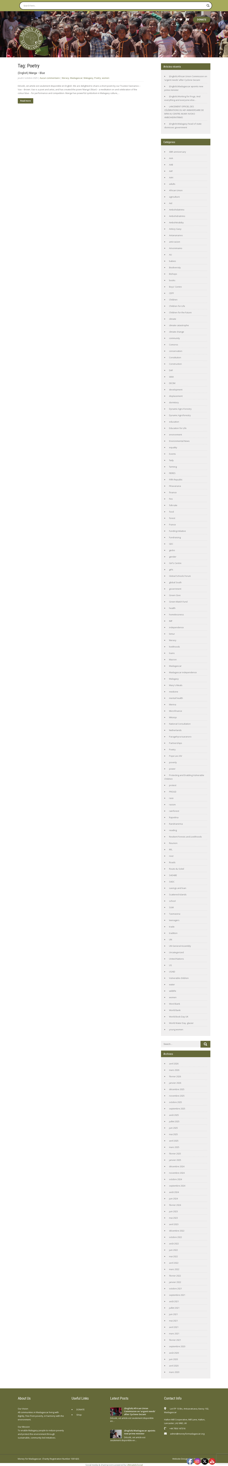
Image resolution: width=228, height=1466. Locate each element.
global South (175, 582)
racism (172, 804)
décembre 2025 (176, 1089)
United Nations (176, 958)
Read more (25, 101)
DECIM (172, 383)
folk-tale (173, 505)
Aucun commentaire (50, 77)
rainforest (174, 810)
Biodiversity (175, 267)
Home (183, 30)
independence (176, 627)
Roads (172, 862)
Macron (173, 659)
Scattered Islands (178, 894)
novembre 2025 (177, 1095)
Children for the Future (180, 312)
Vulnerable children (179, 978)
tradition (173, 933)
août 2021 (174, 1301)
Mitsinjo (173, 717)
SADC (171, 881)
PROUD (172, 791)
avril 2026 (173, 1063)
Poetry (97, 77)
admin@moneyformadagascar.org (187, 1433)
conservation (175, 351)
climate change (176, 331)
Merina (172, 704)
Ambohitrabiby (176, 222)
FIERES (172, 473)
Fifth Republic (175, 479)
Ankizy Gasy (175, 228)
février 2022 (175, 1275)
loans (172, 653)
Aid (170, 203)
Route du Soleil (176, 868)
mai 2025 (173, 1134)
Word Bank (174, 1003)
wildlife (172, 990)
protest (172, 785)
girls (171, 569)
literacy (65, 77)
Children (173, 299)
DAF (171, 370)
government (175, 588)
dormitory (174, 402)
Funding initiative (177, 530)
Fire (171, 498)
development (175, 389)
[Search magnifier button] (208, 5)
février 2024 (175, 1204)
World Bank (175, 1010)
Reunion (173, 843)
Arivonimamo (175, 248)
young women (176, 1029)
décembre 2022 (176, 1230)
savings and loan (177, 888)
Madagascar (76, 77)
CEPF (171, 293)
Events (172, 453)
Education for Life (178, 428)
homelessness (176, 614)
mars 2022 (174, 1269)
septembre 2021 (177, 1294)
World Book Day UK (178, 1016)
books (172, 280)
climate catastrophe (179, 325)
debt (171, 376)
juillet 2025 (174, 1121)
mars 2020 (174, 1372)
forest (172, 518)
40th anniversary (177, 151)
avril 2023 (173, 1224)
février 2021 (175, 1339)
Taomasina (174, 913)
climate (172, 318)
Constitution (175, 357)
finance (173, 492)
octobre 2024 (175, 1179)
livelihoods (174, 646)
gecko (172, 550)
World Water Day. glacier (181, 1023)
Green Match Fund (178, 601)
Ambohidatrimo (176, 209)
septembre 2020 (177, 1346)
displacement (176, 396)
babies (172, 261)
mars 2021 (174, 1333)
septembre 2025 (177, 1108)
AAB (171, 164)
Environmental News (179, 441)
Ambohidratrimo (177, 216)
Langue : (200, 30)
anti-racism (174, 241)
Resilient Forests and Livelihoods (185, 836)
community (174, 338)
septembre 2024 (177, 1185)
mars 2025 (174, 1147)
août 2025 (174, 1115)
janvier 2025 (175, 1159)
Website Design (180, 1458)
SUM (171, 907)
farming (173, 466)
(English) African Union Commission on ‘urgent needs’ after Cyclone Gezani (139, 1411)
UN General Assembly (180, 945)
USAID (172, 971)
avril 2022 (173, 1262)
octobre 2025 (175, 1102)
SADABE (173, 875)
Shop (79, 1414)
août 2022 (174, 1243)
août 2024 (174, 1192)
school (172, 900)
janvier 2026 (175, 1082)
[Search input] (114, 5)
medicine (173, 691)
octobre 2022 (175, 1237)
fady (171, 460)
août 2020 (174, 1352)
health (172, 608)
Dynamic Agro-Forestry (180, 408)
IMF (170, 620)
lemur (172, 633)
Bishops (173, 273)
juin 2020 (173, 1359)
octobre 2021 (175, 1288)
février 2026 (175, 1076)
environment (175, 434)
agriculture (174, 196)
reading (173, 830)
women (105, 77)
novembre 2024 (177, 1172)
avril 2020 (173, 1365)
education (174, 421)
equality (173, 447)
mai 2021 (173, 1320)
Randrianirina (176, 823)
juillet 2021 (174, 1307)
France (172, 524)
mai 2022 (173, 1256)
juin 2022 (173, 1249)
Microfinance (175, 710)
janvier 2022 (175, 1282)
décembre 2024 (176, 1166)
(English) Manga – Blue (31, 73)
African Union (176, 190)
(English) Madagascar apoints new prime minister (139, 1432)
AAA (171, 158)
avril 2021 (173, 1327)
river (171, 855)
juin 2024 (173, 1198)
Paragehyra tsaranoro (180, 736)
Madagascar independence (183, 672)
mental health (176, 698)
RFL (170, 849)
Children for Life (177, 306)
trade (171, 926)
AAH (171, 177)
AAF (171, 171)
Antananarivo (176, 235)
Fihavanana (175, 485)
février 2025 (175, 1153)
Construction (175, 363)
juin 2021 (173, 1314)
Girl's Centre (175, 563)
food (171, 511)
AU (170, 254)
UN (170, 939)
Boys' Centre (175, 286)
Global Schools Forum (180, 575)
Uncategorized (176, 952)
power (172, 768)
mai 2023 (173, 1217)
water (172, 984)
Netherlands (175, 730)
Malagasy (88, 77)
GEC (171, 543)
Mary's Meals (175, 685)
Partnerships (175, 743)
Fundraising (175, 537)
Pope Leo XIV (175, 755)
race (171, 798)
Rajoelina (173, 817)
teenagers (174, 920)
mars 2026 (174, 1070)
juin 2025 (173, 1127)
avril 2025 (173, 1140)
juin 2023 (173, 1211)
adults (172, 183)
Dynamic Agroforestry (180, 415)
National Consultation (180, 723)
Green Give (175, 595)
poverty (173, 762)
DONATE (201, 19)
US (170, 965)
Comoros (173, 344)
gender (172, 556)
